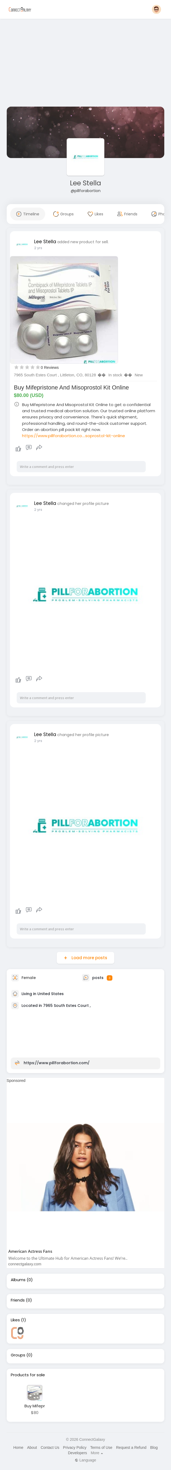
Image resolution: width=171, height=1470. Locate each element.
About (32, 1447)
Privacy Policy (74, 1447)
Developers (77, 1453)
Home (18, 1447)
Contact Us (50, 1447)
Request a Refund (131, 1447)
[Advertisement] (86, 63)
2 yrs (38, 247)
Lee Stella (85, 183)
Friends (18, 1300)
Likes (15, 1320)
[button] (156, 9)
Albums (18, 1280)
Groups (18, 1355)
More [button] (97, 1453)
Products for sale (28, 1375)
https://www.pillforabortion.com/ (57, 1063)
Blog (154, 1447)
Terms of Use (101, 1447)
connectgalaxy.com (24, 1264)
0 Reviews (50, 367)
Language (85, 1460)
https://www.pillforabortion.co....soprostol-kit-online (73, 435)
